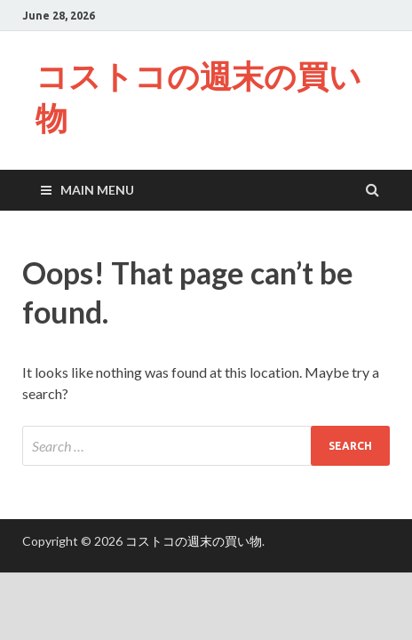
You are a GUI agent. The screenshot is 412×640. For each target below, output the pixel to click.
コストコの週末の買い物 (198, 97)
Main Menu (97, 189)
